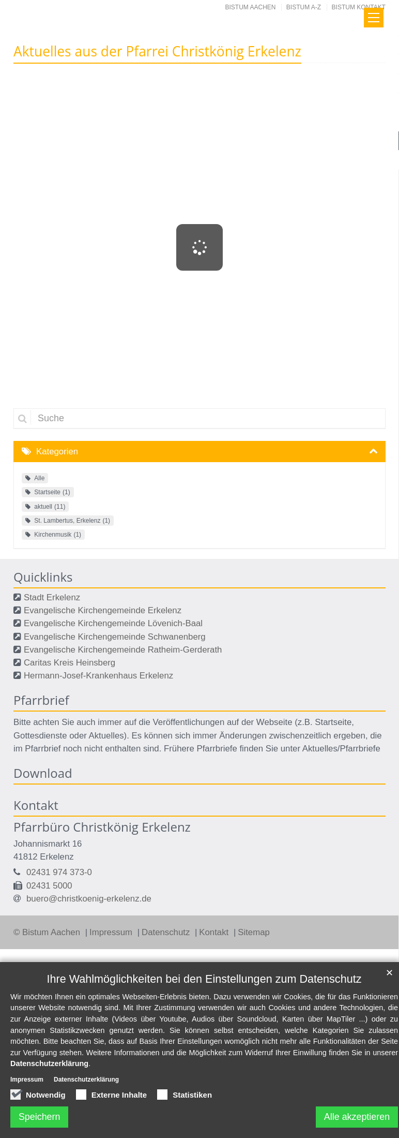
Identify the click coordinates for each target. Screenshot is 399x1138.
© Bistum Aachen (48, 932)
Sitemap (254, 932)
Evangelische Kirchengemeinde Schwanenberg (115, 637)
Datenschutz (167, 932)
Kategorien (57, 451)
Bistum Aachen (250, 7)
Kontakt (215, 932)
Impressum (112, 932)
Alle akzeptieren (357, 1117)
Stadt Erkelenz (52, 597)
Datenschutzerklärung (49, 1064)
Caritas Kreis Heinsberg (69, 663)
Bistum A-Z (303, 7)
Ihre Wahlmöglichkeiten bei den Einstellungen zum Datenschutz (204, 978)
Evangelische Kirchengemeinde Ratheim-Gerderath (123, 650)
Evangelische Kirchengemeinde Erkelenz (102, 610)
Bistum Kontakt (359, 7)
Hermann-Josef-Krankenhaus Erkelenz (98, 676)
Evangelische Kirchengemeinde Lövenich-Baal (113, 623)
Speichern (39, 1117)
